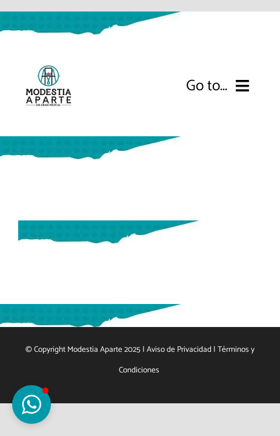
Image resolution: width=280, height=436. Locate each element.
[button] (31, 404)
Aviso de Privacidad (179, 379)
